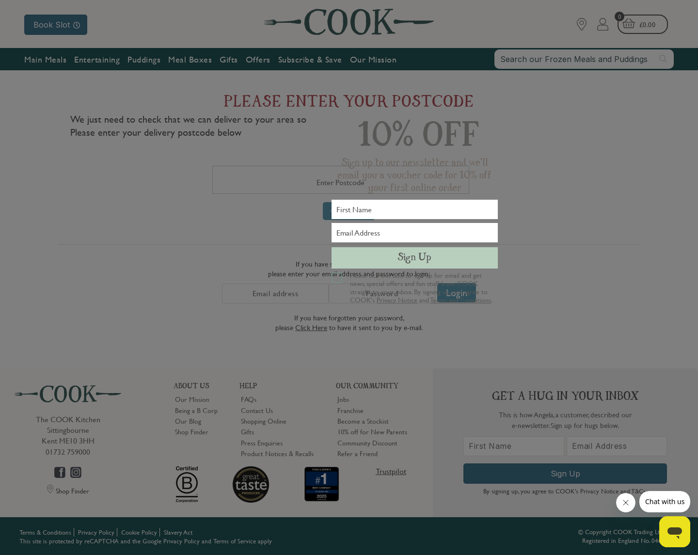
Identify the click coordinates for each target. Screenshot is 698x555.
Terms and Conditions (460, 299)
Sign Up (414, 258)
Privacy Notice (397, 299)
